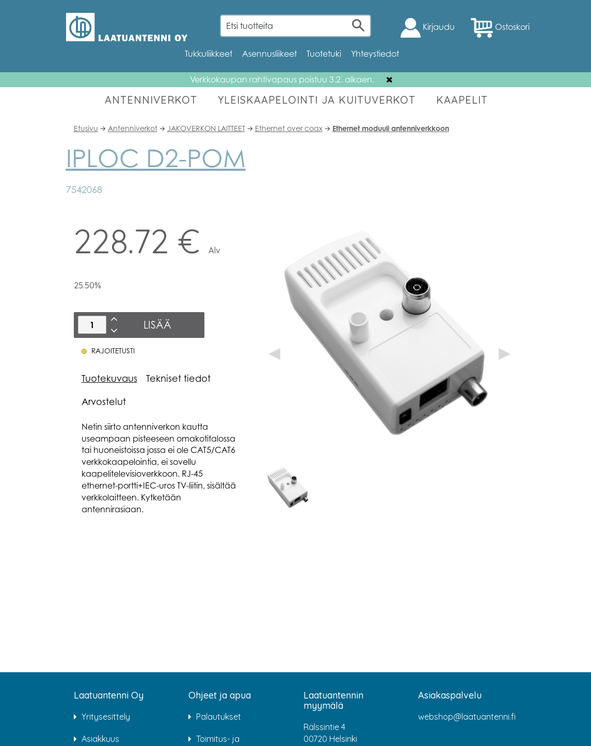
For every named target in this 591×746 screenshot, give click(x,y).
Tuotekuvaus (109, 378)
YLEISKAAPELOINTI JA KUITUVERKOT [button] (317, 99)
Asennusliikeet (269, 53)
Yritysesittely (106, 716)
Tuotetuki (324, 53)
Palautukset (218, 716)
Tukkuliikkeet (208, 53)
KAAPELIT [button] (462, 99)
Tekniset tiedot (178, 378)
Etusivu (86, 128)
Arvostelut (104, 401)
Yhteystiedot (375, 53)
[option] (288, 488)
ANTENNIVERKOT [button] (151, 99)
